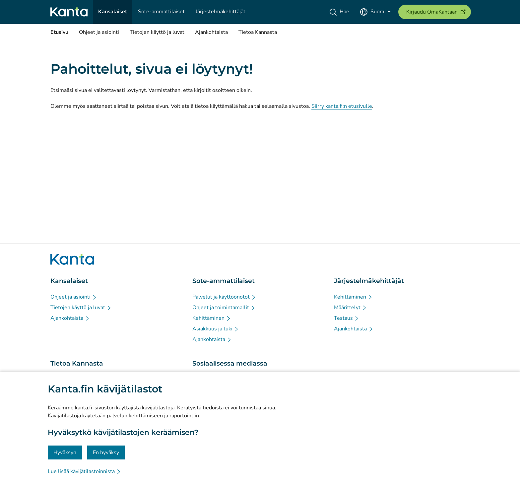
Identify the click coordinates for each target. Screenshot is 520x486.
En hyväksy (106, 452)
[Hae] (340, 12)
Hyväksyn (64, 452)
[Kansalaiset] (112, 12)
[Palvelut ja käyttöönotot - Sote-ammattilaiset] (224, 297)
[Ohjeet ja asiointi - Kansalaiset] (73, 297)
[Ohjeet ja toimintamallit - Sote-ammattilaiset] (224, 307)
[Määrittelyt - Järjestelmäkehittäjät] (350, 307)
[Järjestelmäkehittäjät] (220, 12)
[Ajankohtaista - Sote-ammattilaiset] (212, 339)
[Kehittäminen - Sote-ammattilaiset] (211, 318)
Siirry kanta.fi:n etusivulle (341, 106)
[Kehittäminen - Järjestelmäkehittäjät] (353, 297)
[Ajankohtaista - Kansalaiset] (70, 318)
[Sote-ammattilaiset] (161, 12)
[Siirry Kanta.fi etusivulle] (72, 259)
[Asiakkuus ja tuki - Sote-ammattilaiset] (215, 328)
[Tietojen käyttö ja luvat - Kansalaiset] (81, 307)
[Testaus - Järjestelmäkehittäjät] (346, 318)
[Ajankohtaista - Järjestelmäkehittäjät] (353, 328)
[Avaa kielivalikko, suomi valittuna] (375, 12)
